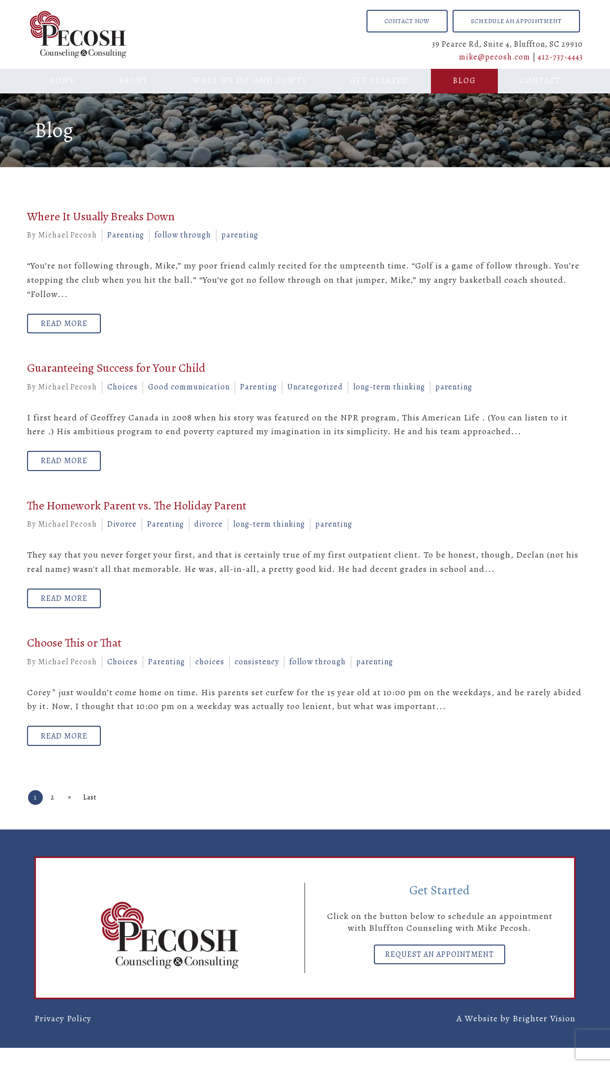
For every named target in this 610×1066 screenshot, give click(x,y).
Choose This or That (74, 656)
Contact (540, 80)
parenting (239, 235)
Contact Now (407, 21)
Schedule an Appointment (516, 21)
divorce (208, 533)
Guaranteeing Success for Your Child (116, 373)
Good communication (189, 391)
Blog (464, 80)
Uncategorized (315, 391)
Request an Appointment (439, 975)
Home (62, 80)
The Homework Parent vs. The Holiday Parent (136, 514)
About (133, 80)
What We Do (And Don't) (249, 80)
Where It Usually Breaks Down (101, 216)
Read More (68, 326)
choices (209, 675)
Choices (122, 391)
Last (100, 815)
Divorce (122, 533)
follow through (182, 235)
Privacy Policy (63, 1036)
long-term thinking (389, 391)
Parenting (125, 235)
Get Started (379, 80)
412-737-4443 (560, 57)
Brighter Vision (544, 1036)
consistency (257, 675)
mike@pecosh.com (494, 57)
